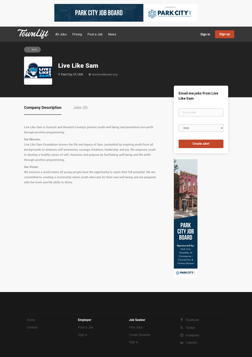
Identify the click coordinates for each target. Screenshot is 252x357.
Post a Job (85, 327)
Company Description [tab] (42, 107)
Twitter (190, 328)
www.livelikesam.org (104, 74)
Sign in (205, 34)
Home (31, 320)
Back (34, 49)
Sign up (224, 34)
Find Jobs (136, 327)
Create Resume (139, 335)
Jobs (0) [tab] (80, 107)
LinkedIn (191, 342)
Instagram (192, 335)
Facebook (192, 320)
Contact (32, 327)
